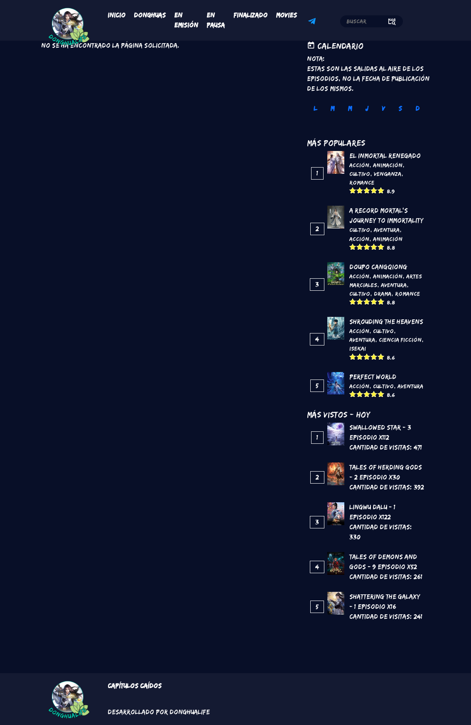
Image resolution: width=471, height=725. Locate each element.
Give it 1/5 (352, 190)
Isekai (357, 348)
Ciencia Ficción (400, 339)
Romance (361, 182)
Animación (387, 165)
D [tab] (417, 108)
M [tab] (332, 108)
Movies (286, 15)
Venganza (387, 173)
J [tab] (366, 108)
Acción (359, 165)
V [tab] (383, 108)
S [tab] (400, 108)
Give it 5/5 (381, 190)
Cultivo (359, 173)
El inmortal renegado (385, 155)
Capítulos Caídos (135, 685)
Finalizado (250, 15)
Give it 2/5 (359, 190)
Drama (382, 293)
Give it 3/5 (366, 190)
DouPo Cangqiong (378, 266)
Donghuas (150, 15)
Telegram (313, 22)
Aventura (387, 229)
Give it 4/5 (374, 190)
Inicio (116, 15)
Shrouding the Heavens (386, 321)
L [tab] (315, 108)
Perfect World (372, 376)
